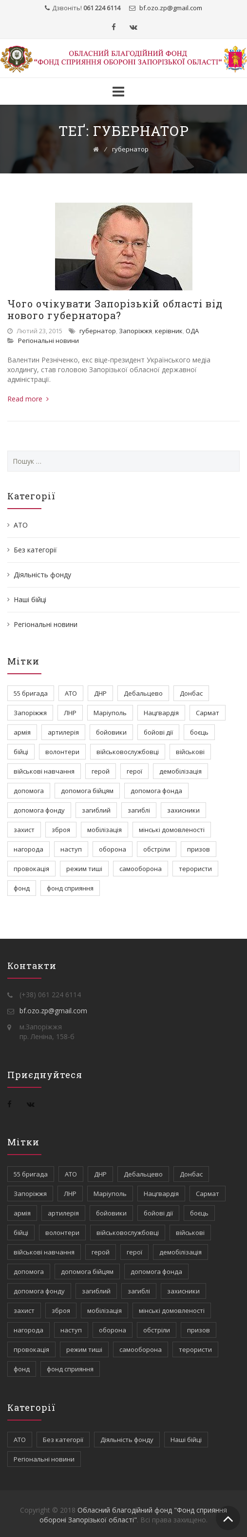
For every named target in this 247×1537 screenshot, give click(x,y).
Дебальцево (143, 693)
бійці (21, 751)
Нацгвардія (161, 712)
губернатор (97, 330)
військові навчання (44, 771)
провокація (31, 868)
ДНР (100, 693)
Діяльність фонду (42, 574)
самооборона (140, 868)
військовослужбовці (127, 751)
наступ (71, 849)
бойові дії (158, 732)
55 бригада (31, 693)
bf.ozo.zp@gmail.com (53, 1010)
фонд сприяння (70, 888)
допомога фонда (156, 790)
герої (134, 771)
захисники (183, 810)
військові (190, 751)
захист (24, 829)
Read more (28, 398)
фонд (22, 888)
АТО (21, 525)
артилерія (63, 732)
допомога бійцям (87, 790)
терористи (195, 868)
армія (22, 732)
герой (101, 771)
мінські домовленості (172, 829)
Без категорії (35, 549)
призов (198, 849)
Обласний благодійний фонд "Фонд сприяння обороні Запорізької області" (133, 1514)
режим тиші (84, 868)
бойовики (111, 732)
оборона (112, 849)
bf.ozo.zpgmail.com (170, 7)
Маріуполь (110, 712)
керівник (169, 330)
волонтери (62, 751)
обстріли (156, 849)
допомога (29, 790)
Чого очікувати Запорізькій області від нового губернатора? (115, 309)
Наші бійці (30, 599)
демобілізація (180, 771)
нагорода (28, 849)
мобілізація (104, 829)
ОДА (192, 330)
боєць (199, 732)
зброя (61, 829)
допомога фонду (39, 810)
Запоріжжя (135, 330)
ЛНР (70, 712)
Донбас (191, 693)
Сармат (207, 712)
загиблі (139, 810)
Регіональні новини (48, 340)
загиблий (96, 810)
